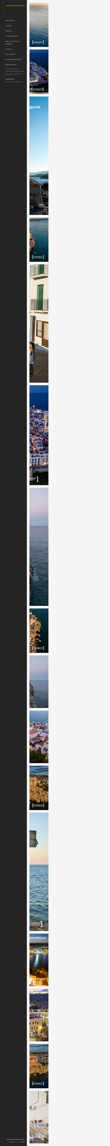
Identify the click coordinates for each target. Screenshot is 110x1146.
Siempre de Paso (11, 65)
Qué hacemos (10, 20)
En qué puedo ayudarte (13, 59)
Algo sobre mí (10, 54)
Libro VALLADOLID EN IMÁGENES (12, 43)
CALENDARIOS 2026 (11, 36)
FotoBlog (8, 49)
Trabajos (8, 31)
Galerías (8, 26)
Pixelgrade (17, 1142)
